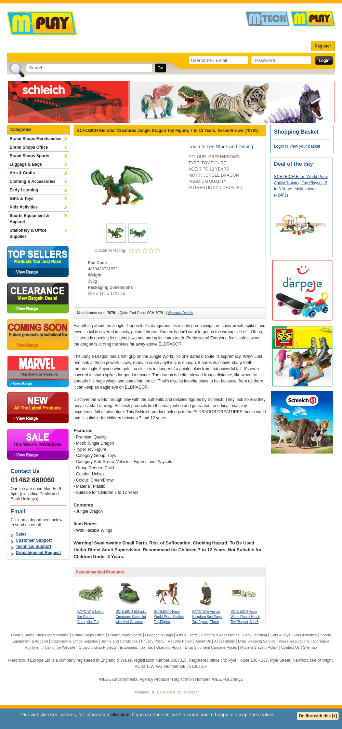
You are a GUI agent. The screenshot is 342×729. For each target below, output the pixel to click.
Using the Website (60, 647)
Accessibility (224, 641)
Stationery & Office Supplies (28, 233)
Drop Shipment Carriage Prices (211, 647)
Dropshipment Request (38, 552)
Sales (21, 534)
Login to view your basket (297, 146)
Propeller (191, 692)
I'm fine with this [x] (318, 716)
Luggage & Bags (26, 164)
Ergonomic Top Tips (136, 647)
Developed (166, 692)
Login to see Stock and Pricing (220, 146)
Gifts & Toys (22, 198)
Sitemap (310, 647)
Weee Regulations (294, 641)
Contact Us (290, 647)
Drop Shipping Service (256, 641)
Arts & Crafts (22, 173)
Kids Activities (24, 207)
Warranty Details (180, 313)
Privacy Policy (152, 641)
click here (119, 715)
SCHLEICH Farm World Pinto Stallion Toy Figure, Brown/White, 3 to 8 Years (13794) (169, 622)
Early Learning (24, 190)
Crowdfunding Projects (98, 647)
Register (323, 46)
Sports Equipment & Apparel (29, 218)
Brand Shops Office (29, 147)
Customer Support (34, 540)
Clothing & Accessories (32, 181)
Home (16, 635)
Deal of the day (293, 163)
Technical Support (33, 546)
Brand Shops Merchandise (35, 138)
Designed (141, 692)
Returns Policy (180, 641)
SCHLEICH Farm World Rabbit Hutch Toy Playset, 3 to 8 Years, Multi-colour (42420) (245, 622)
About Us (203, 641)
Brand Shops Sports (29, 155)
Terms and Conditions (119, 641)
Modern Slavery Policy (259, 647)
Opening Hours (169, 647)
